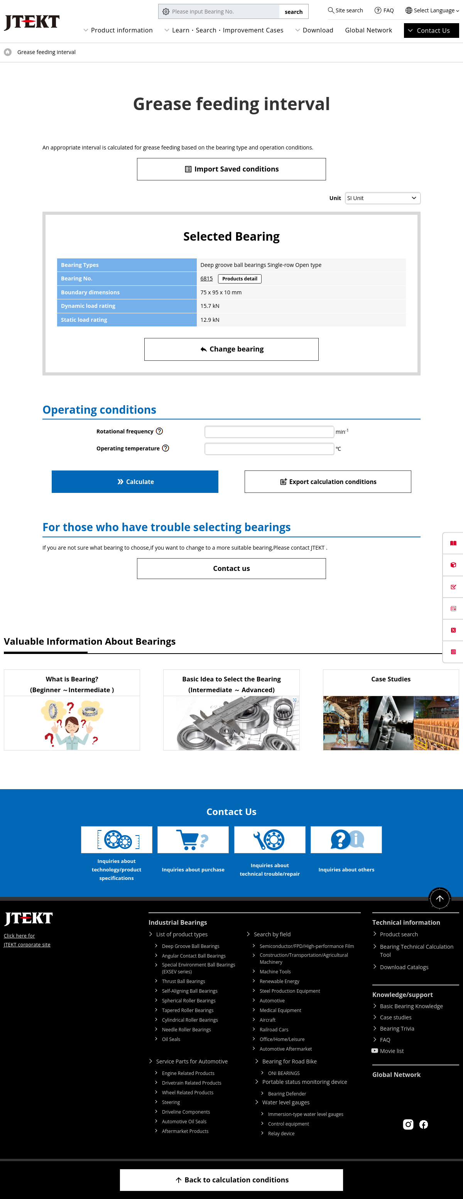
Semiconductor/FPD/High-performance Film (307, 946)
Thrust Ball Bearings (183, 981)
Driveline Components (186, 1112)
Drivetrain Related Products (191, 1083)
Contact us (231, 568)
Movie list (392, 1051)
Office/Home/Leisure (282, 1039)
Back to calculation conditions (231, 1180)
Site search (349, 10)
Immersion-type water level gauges (305, 1114)
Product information (122, 30)
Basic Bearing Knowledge (411, 1006)
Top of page (8, 52)
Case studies (396, 1017)
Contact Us (433, 30)
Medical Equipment (280, 1010)
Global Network (368, 30)
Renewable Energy (279, 981)
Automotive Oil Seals (184, 1121)
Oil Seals (171, 1039)
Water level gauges (285, 1102)
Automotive (272, 1000)
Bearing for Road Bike (289, 1061)
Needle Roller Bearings (186, 1029)
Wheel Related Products (187, 1092)
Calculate (135, 481)
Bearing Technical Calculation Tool (417, 950)
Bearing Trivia (397, 1028)
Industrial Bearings (178, 922)
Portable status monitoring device (304, 1081)
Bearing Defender (287, 1093)
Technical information (406, 922)
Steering (171, 1102)
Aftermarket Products (185, 1131)
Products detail (239, 278)
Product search (399, 934)
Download (318, 30)
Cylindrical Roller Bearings (190, 1020)
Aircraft (267, 1020)
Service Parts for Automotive (192, 1061)
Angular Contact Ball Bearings (194, 956)
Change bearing (231, 349)
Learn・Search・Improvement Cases (228, 30)
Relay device (281, 1133)
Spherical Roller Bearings (189, 1000)
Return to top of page (439, 898)
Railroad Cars (274, 1029)
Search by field (272, 934)
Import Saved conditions (231, 169)
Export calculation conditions (328, 481)
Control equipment (288, 1124)
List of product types (182, 934)
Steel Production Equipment (290, 991)
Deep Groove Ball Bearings (191, 946)
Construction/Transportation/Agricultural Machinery (304, 958)
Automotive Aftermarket (286, 1049)
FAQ (389, 10)
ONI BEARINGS (284, 1073)
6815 (207, 278)
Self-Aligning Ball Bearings (190, 991)
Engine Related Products (188, 1073)
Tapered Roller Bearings (188, 1010)
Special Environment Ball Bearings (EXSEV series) (198, 968)
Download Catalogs (404, 967)
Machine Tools (275, 971)
